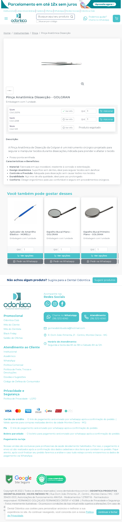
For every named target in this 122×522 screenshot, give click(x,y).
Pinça (35, 33)
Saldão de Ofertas (13, 338)
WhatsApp (59, 11)
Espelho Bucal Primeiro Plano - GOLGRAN (97, 233)
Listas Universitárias (26, 11)
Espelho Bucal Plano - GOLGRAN (59, 233)
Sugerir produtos (105, 280)
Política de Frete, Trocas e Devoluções (17, 371)
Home (7, 33)
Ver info (68, 111)
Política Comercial (13, 365)
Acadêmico (10, 356)
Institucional (9, 11)
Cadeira (40, 11)
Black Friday (10, 333)
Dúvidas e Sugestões (15, 377)
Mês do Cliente (12, 324)
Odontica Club (88, 11)
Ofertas (49, 11)
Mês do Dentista (12, 329)
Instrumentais (21, 33)
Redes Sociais (72, 11)
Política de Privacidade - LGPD (20, 398)
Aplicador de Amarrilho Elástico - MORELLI (23, 233)
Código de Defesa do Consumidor (22, 381)
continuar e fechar (107, 512)
